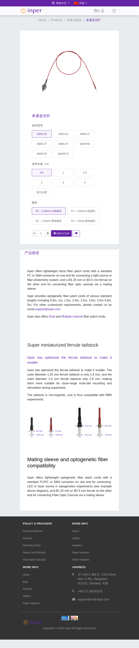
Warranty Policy (32, 545)
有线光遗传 (74, 20)
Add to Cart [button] (61, 233)
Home (42, 20)
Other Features (80, 559)
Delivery (27, 538)
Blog (25, 581)
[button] (76, 233)
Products (56, 20)
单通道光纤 (93, 20)
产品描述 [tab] (32, 253)
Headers (77, 545)
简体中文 (59, 3)
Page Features (80, 552)
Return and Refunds (34, 552)
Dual (52, 316)
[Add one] (47, 233)
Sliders (76, 538)
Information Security (34, 559)
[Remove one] (34, 233)
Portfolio (27, 588)
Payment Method (32, 531)
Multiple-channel (83, 316)
